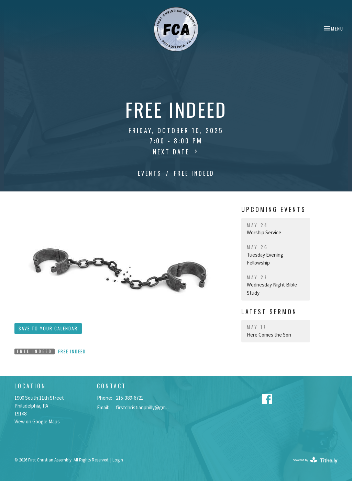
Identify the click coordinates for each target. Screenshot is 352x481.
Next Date (176, 151)
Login (117, 460)
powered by (315, 460)
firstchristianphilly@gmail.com (144, 407)
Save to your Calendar (48, 328)
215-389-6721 (129, 398)
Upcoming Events (273, 209)
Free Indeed (72, 351)
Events (150, 173)
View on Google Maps (37, 421)
